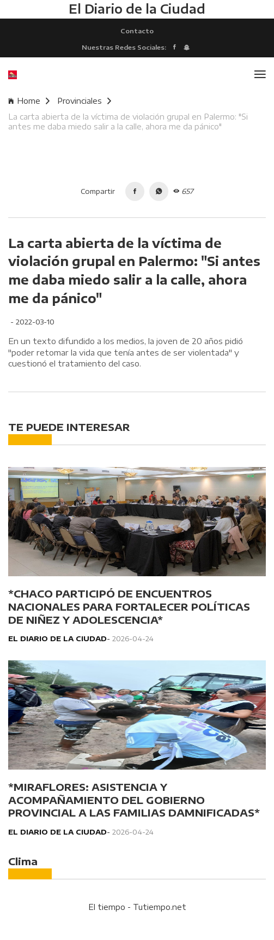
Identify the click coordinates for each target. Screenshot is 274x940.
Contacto (137, 30)
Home (29, 100)
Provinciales (84, 100)
